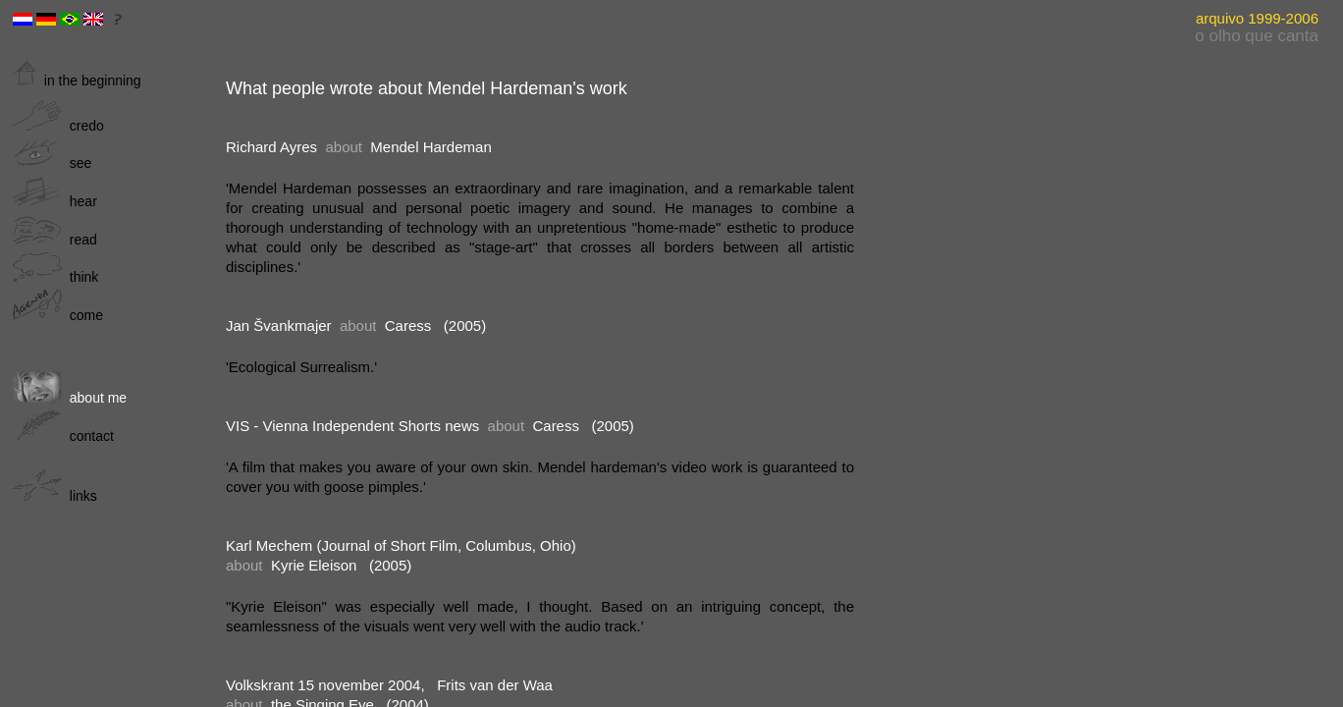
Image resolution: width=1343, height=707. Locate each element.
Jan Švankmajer (279, 325)
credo (58, 126)
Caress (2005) (435, 325)
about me (70, 398)
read (55, 239)
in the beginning (77, 80)
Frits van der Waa (495, 685)
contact (63, 436)
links (55, 496)
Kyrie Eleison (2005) (341, 565)
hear (55, 201)
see (52, 163)
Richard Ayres (271, 146)
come (58, 315)
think (55, 277)
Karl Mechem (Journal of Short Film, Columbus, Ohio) (401, 545)
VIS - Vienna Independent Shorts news (352, 425)
